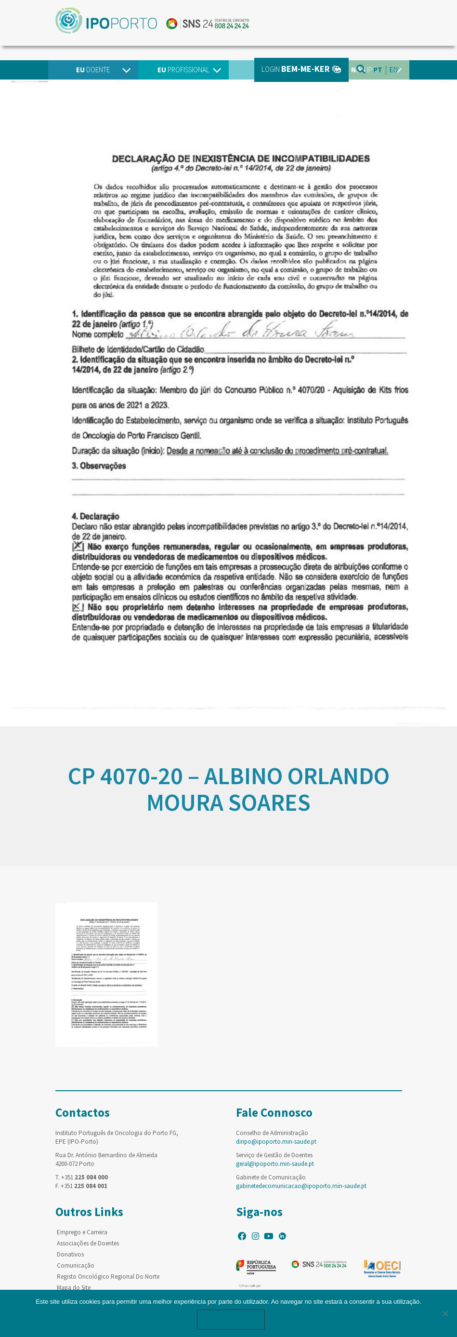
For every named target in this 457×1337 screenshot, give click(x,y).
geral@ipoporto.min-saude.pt (275, 1164)
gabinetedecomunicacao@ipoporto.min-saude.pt (301, 1186)
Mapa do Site (74, 1288)
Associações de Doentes (88, 1243)
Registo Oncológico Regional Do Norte (108, 1276)
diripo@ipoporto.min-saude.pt (276, 1141)
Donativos (70, 1254)
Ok (231, 1319)
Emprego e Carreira (82, 1232)
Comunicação (75, 1265)
